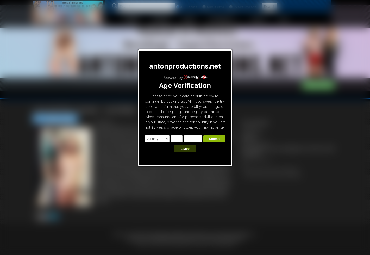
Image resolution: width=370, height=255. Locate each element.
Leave (184, 149)
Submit (214, 139)
